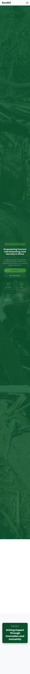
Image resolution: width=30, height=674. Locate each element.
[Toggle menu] (27, 3)
